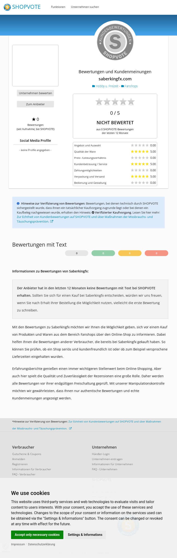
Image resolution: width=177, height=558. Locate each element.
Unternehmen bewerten (35, 93)
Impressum (18, 544)
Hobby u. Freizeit (105, 86)
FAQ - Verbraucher (23, 474)
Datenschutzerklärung (41, 544)
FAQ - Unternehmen (104, 469)
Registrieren (20, 464)
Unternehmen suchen (85, 7)
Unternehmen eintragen (107, 459)
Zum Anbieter (35, 104)
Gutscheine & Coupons (26, 454)
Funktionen (58, 7)
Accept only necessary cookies (37, 535)
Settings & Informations (85, 535)
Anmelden (18, 459)
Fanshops (129, 86)
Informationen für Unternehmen (112, 464)
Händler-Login (101, 454)
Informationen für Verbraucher (31, 469)
